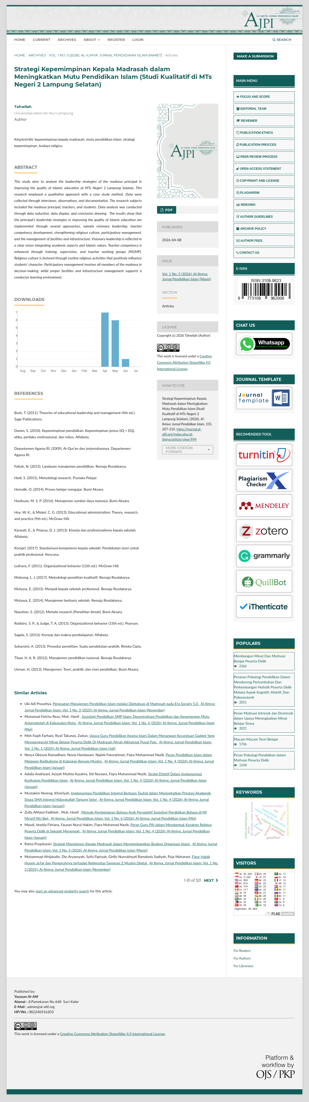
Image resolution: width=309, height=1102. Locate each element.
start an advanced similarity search (62, 891)
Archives (67, 40)
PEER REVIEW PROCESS (256, 157)
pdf (168, 210)
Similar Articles (30, 693)
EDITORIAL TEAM (251, 109)
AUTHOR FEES (249, 241)
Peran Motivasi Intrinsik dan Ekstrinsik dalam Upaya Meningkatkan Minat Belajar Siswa (263, 718)
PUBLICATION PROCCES (256, 145)
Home (19, 40)
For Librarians (243, 966)
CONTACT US (247, 253)
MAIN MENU (247, 80)
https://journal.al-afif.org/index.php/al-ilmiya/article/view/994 (181, 434)
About (90, 40)
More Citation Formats (179, 450)
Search (282, 40)
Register (116, 40)
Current (41, 40)
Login (138, 40)
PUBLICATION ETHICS (254, 133)
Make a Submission (255, 56)
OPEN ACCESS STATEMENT (258, 169)
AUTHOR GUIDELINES (254, 217)
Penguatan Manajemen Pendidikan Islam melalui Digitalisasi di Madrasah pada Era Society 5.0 (126, 703)
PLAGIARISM (247, 193)
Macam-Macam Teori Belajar (256, 739)
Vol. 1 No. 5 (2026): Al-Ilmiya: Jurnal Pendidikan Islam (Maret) (105, 55)
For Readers (242, 951)
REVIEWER (246, 121)
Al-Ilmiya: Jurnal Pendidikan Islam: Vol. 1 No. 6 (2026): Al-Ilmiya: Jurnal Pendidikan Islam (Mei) (123, 818)
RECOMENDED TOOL (254, 434)
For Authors (242, 958)
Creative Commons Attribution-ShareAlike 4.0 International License (184, 362)
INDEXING (245, 205)
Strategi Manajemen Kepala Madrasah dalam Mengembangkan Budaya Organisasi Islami (122, 844)
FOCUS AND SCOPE (253, 97)
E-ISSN (241, 268)
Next (209, 880)
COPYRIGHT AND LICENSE (257, 181)
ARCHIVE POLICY (251, 229)
